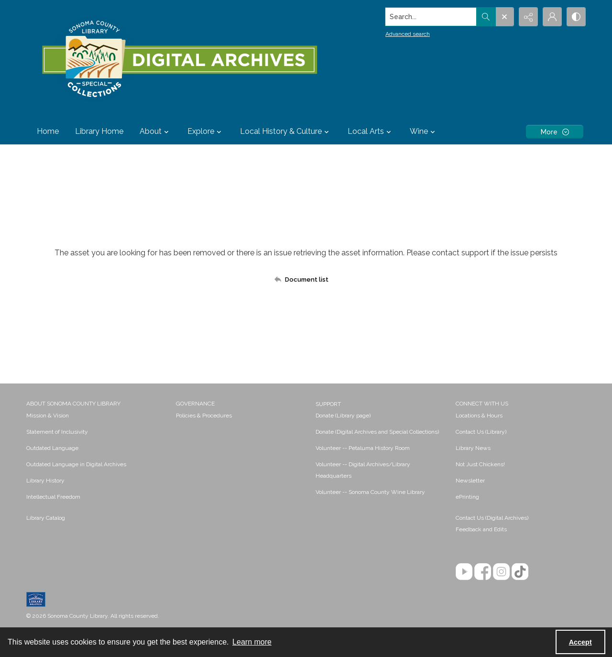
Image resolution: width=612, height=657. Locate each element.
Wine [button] (423, 131)
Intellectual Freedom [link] (53, 496)
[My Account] (552, 17)
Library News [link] (473, 448)
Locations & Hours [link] (479, 415)
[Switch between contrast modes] (576, 17)
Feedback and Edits (481, 529)
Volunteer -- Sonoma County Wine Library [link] (370, 492)
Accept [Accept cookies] (580, 642)
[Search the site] (431, 17)
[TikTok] (520, 571)
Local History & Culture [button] (285, 131)
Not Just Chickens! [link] (480, 464)
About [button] (155, 131)
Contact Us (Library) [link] (481, 431)
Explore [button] (205, 131)
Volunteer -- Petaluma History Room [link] (363, 448)
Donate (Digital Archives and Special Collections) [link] (377, 431)
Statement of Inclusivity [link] (57, 431)
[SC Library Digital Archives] (179, 59)
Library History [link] (45, 480)
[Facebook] (482, 571)
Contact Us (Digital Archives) (492, 518)
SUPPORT (328, 404)
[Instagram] (501, 571)
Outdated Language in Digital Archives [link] (76, 464)
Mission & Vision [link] (47, 415)
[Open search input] (504, 17)
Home (48, 131)
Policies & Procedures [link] (204, 415)
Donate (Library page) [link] (343, 415)
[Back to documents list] (306, 279)
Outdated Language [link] (52, 448)
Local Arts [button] (370, 131)
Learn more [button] (252, 642)
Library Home (99, 131)
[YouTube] (464, 571)
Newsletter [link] (470, 480)
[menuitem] (96, 415)
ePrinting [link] (467, 496)
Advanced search (407, 34)
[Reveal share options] (528, 17)
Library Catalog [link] (45, 518)
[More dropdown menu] (554, 132)
